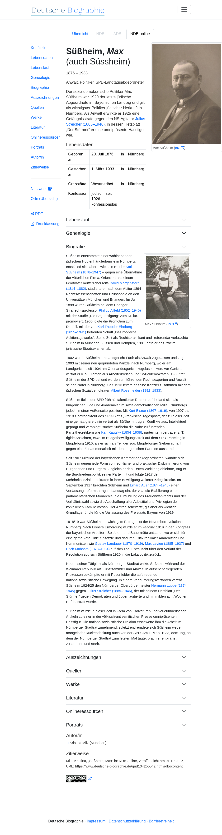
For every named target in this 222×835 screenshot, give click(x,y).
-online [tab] (140, 34)
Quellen (37, 107)
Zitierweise (40, 167)
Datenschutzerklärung (127, 821)
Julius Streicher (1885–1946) (109, 591)
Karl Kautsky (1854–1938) (121, 432)
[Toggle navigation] (184, 9)
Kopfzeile (39, 48)
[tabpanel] (111, 416)
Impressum (96, 821)
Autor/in (37, 157)
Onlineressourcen (46, 137)
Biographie (40, 88)
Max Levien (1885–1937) (164, 543)
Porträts (37, 147)
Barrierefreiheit (161, 821)
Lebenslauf (40, 68)
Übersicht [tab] (80, 34)
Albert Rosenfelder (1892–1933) (136, 390)
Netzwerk (41, 189)
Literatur (38, 127)
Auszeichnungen (45, 97)
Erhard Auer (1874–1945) (150, 485)
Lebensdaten (42, 58)
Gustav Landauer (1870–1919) (119, 543)
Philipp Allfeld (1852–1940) (120, 310)
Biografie (75, 246)
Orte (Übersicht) (44, 199)
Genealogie (40, 78)
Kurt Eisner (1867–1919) (148, 411)
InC (177, 148)
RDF (37, 214)
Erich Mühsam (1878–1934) (88, 549)
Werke (36, 117)
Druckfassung (45, 224)
